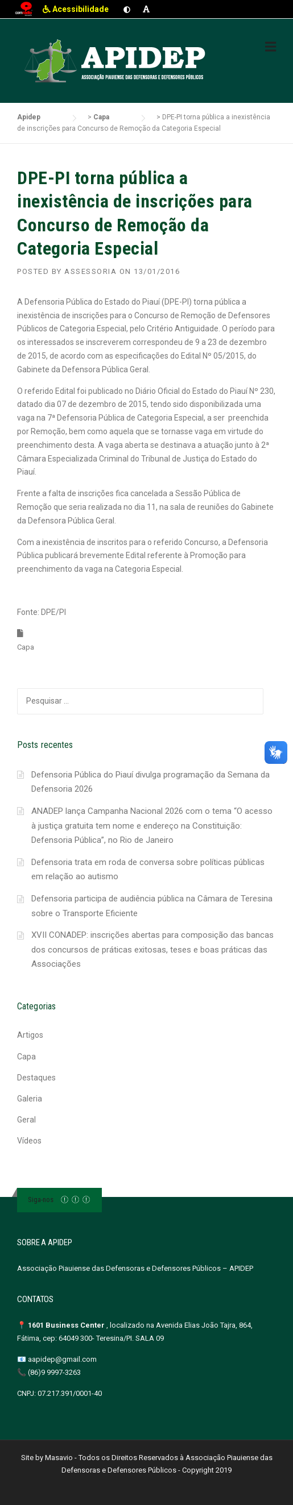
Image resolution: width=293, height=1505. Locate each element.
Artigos (30, 1035)
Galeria (29, 1098)
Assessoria (90, 271)
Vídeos (29, 1140)
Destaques (36, 1077)
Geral (26, 1119)
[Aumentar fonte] (146, 9)
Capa (25, 647)
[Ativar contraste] (127, 9)
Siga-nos (40, 1199)
